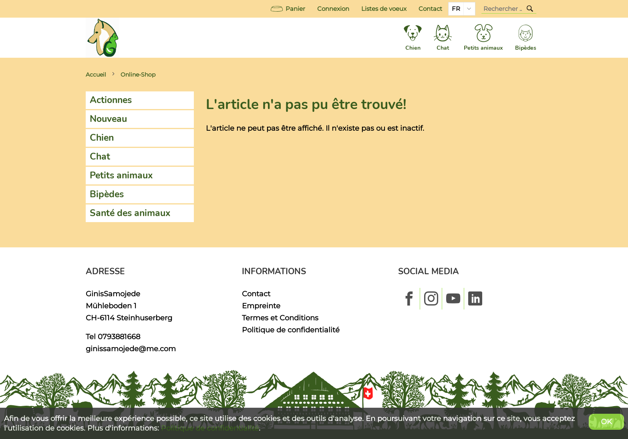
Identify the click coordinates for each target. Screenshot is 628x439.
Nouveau (108, 119)
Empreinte (261, 305)
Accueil (96, 74)
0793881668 (119, 336)
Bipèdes (107, 194)
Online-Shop (138, 74)
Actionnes (111, 100)
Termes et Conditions (280, 318)
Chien (102, 137)
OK (606, 421)
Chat (100, 156)
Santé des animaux (130, 213)
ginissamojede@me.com (131, 348)
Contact (430, 8)
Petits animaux (121, 175)
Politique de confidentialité (291, 330)
